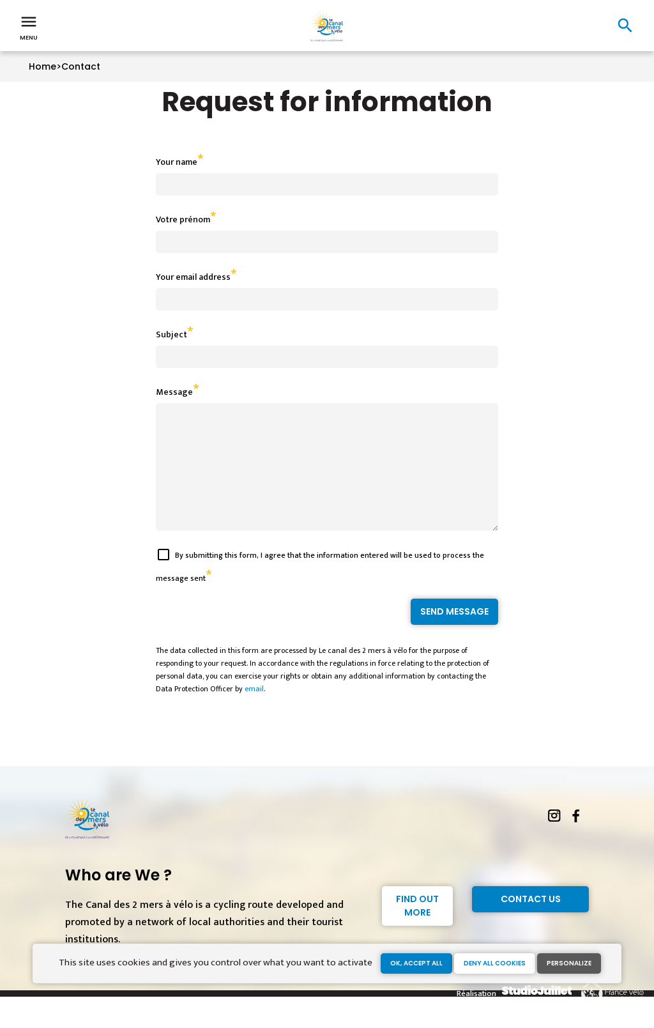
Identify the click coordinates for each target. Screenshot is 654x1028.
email (254, 711)
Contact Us (531, 922)
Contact (80, 66)
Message (174, 392)
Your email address (193, 277)
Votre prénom (183, 219)
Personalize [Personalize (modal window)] (569, 963)
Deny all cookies (495, 963)
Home (42, 66)
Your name (176, 162)
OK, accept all (416, 963)
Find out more (417, 929)
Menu (28, 27)
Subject (171, 334)
